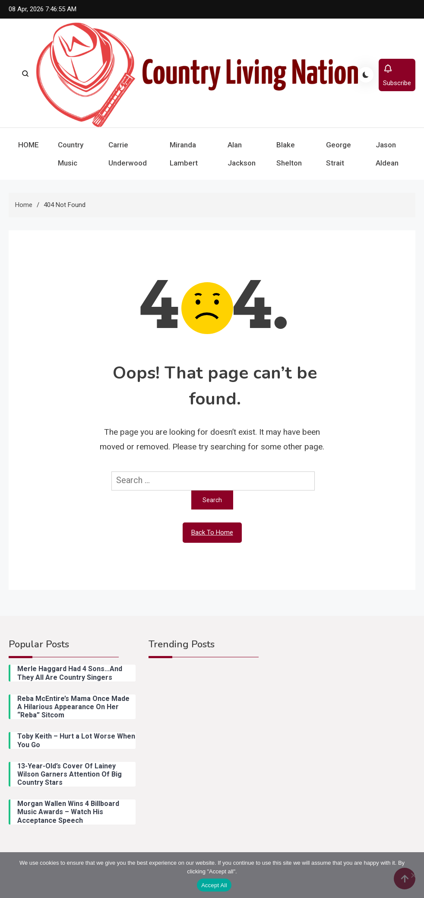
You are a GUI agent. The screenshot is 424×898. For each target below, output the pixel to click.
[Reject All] (413, 875)
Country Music (70, 153)
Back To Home (212, 532)
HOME (28, 144)
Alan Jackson (242, 153)
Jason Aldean (387, 153)
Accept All (214, 885)
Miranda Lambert (184, 153)
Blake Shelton (289, 153)
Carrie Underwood (127, 153)
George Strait (338, 153)
